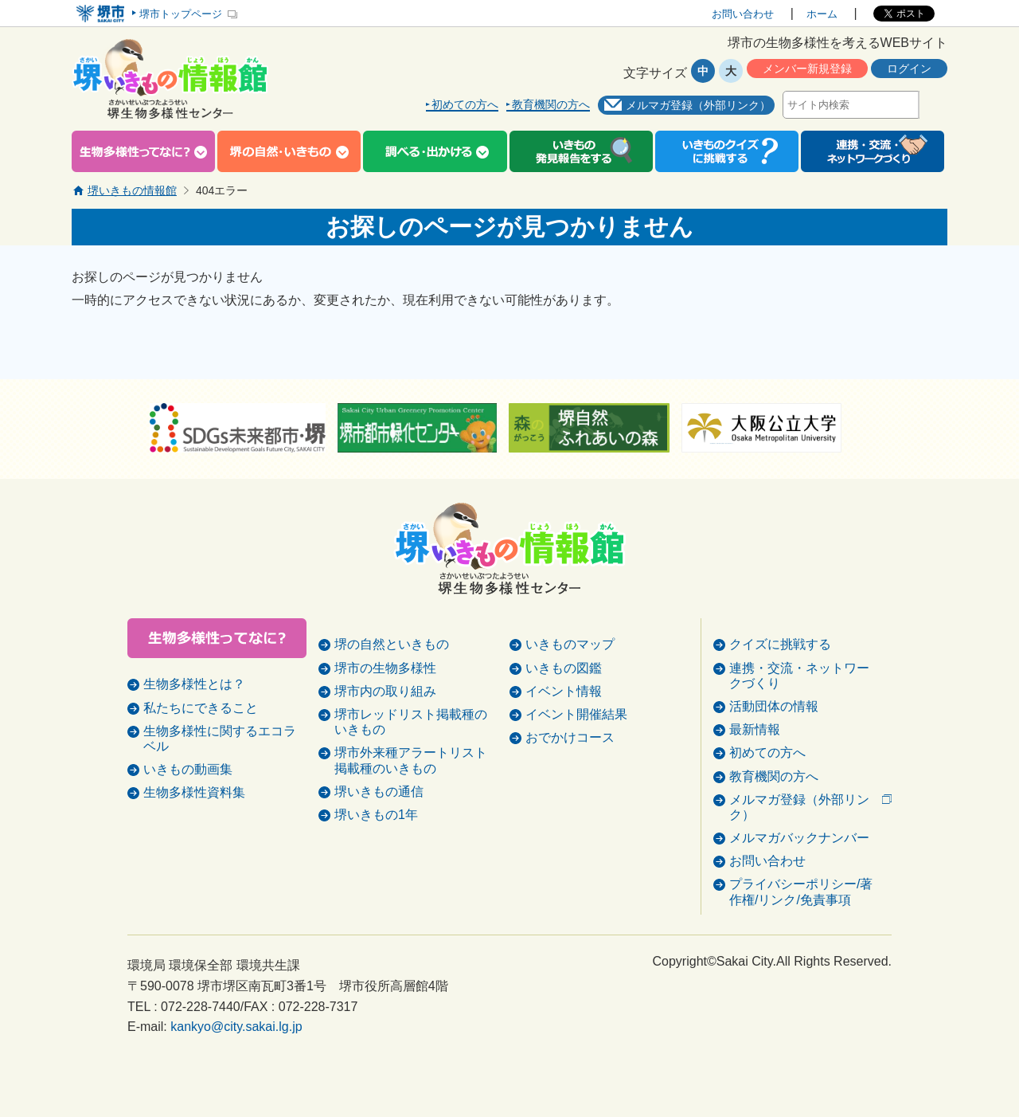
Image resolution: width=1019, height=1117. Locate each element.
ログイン (909, 68)
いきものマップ (570, 684)
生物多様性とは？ (194, 684)
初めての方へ (464, 105)
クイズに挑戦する (780, 684)
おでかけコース (570, 777)
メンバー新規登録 (807, 68)
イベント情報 (563, 731)
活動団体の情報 (773, 746)
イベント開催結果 (576, 754)
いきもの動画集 (187, 769)
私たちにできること (200, 708)
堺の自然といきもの (391, 684)
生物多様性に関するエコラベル (219, 738)
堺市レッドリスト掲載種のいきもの (410, 761)
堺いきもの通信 (379, 831)
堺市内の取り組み (385, 731)
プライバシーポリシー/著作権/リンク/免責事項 (801, 931)
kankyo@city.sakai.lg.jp (236, 1066)
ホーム (821, 14)
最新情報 (754, 769)
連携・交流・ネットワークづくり (799, 715)
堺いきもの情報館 (132, 190)
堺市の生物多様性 (385, 708)
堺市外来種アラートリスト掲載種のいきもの (410, 800)
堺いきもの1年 (376, 854)
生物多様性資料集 (194, 792)
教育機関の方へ (551, 105)
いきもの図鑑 (563, 708)
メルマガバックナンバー (799, 877)
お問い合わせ (743, 14)
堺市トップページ (180, 14)
